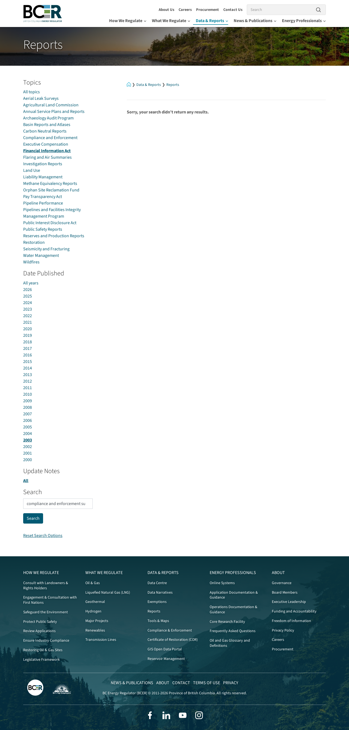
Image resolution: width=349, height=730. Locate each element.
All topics (31, 92)
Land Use (31, 170)
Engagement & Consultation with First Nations (50, 600)
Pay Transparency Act (42, 197)
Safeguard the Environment (45, 612)
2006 (27, 420)
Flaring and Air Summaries (47, 157)
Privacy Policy (283, 630)
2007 (27, 414)
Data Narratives (160, 592)
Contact (181, 683)
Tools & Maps (158, 621)
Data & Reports (212, 21)
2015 (27, 362)
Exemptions (157, 602)
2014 (27, 368)
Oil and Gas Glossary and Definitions (230, 643)
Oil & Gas (92, 583)
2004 (27, 434)
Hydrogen (93, 611)
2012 (27, 381)
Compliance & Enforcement (170, 630)
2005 (27, 427)
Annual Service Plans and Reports (54, 112)
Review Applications (39, 631)
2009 (27, 401)
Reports (172, 85)
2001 (27, 453)
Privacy (230, 683)
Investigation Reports (42, 164)
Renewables (95, 630)
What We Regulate (171, 21)
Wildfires (31, 262)
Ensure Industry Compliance (46, 640)
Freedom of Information (291, 621)
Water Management (41, 256)
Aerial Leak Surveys (41, 98)
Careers (185, 10)
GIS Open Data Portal (165, 649)
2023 (27, 309)
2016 (27, 355)
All (25, 481)
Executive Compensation (45, 144)
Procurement (207, 10)
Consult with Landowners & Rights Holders (45, 585)
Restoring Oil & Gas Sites (42, 650)
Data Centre (157, 583)
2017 (27, 349)
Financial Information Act (47, 151)
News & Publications (255, 21)
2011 (27, 388)
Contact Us (232, 10)
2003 (27, 440)
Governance (281, 583)
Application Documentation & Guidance (234, 595)
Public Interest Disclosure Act (49, 223)
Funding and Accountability (294, 611)
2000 (27, 460)
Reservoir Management (166, 659)
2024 (27, 303)
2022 (27, 316)
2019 (27, 335)
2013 (27, 375)
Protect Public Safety (40, 621)
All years (30, 283)
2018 (27, 342)
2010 (27, 394)
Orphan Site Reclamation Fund (51, 190)
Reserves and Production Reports (53, 236)
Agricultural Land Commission (51, 105)
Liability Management (42, 177)
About (278, 573)
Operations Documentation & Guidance (233, 609)
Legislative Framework (41, 659)
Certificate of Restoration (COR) (173, 639)
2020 (27, 329)
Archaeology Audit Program (48, 118)
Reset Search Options (42, 536)
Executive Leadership (289, 602)
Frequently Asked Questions (232, 631)
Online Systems (222, 583)
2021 (27, 322)
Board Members (284, 592)
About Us (166, 10)
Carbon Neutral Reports (45, 131)
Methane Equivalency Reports (50, 184)
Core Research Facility (227, 621)
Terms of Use (206, 683)
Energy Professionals (304, 21)
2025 (27, 296)
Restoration (34, 242)
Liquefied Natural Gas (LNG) (107, 592)
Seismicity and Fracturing (46, 249)
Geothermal (95, 602)
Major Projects (96, 621)
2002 (27, 447)
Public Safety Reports (42, 229)
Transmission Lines (100, 639)
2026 (27, 290)
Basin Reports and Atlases (46, 125)
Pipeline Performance (43, 203)
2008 (27, 407)
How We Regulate (127, 21)
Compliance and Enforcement (50, 138)
